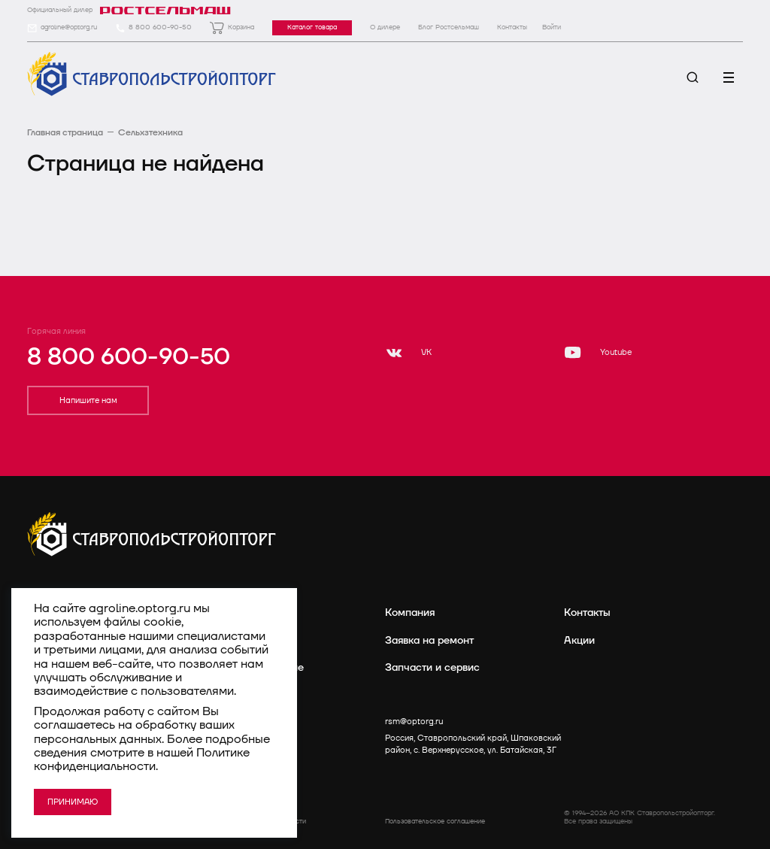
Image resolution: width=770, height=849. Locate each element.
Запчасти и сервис (432, 667)
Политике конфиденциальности (142, 759)
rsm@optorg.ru (414, 721)
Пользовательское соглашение (435, 821)
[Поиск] (692, 77)
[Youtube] (598, 353)
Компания (410, 612)
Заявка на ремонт (429, 640)
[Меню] (728, 77)
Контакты (587, 612)
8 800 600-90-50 (128, 357)
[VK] (408, 353)
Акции (579, 640)
